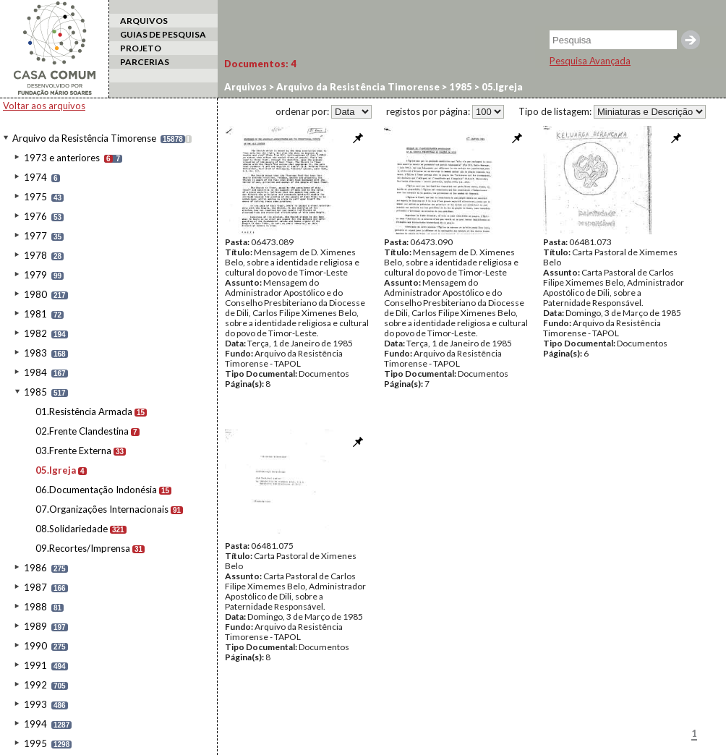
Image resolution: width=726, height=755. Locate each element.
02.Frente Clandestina (82, 431)
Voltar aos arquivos (44, 105)
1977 (35, 236)
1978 (35, 255)
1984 (35, 372)
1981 (35, 314)
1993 (35, 704)
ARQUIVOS (144, 20)
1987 (35, 587)
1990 (35, 646)
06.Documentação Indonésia (96, 489)
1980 (35, 294)
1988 (35, 607)
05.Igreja (55, 470)
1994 (35, 724)
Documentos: (260, 63)
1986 (35, 567)
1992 (35, 685)
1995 (35, 743)
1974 (35, 177)
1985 (35, 392)
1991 (35, 665)
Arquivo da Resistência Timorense (84, 138)
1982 (35, 333)
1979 (35, 275)
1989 (35, 626)
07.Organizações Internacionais (101, 509)
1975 (35, 196)
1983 (35, 353)
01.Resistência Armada (83, 411)
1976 (35, 216)
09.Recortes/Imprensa (82, 548)
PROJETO (140, 48)
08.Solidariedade (71, 528)
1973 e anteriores (62, 157)
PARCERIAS (144, 61)
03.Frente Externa (73, 450)
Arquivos (245, 87)
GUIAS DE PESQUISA (163, 34)
